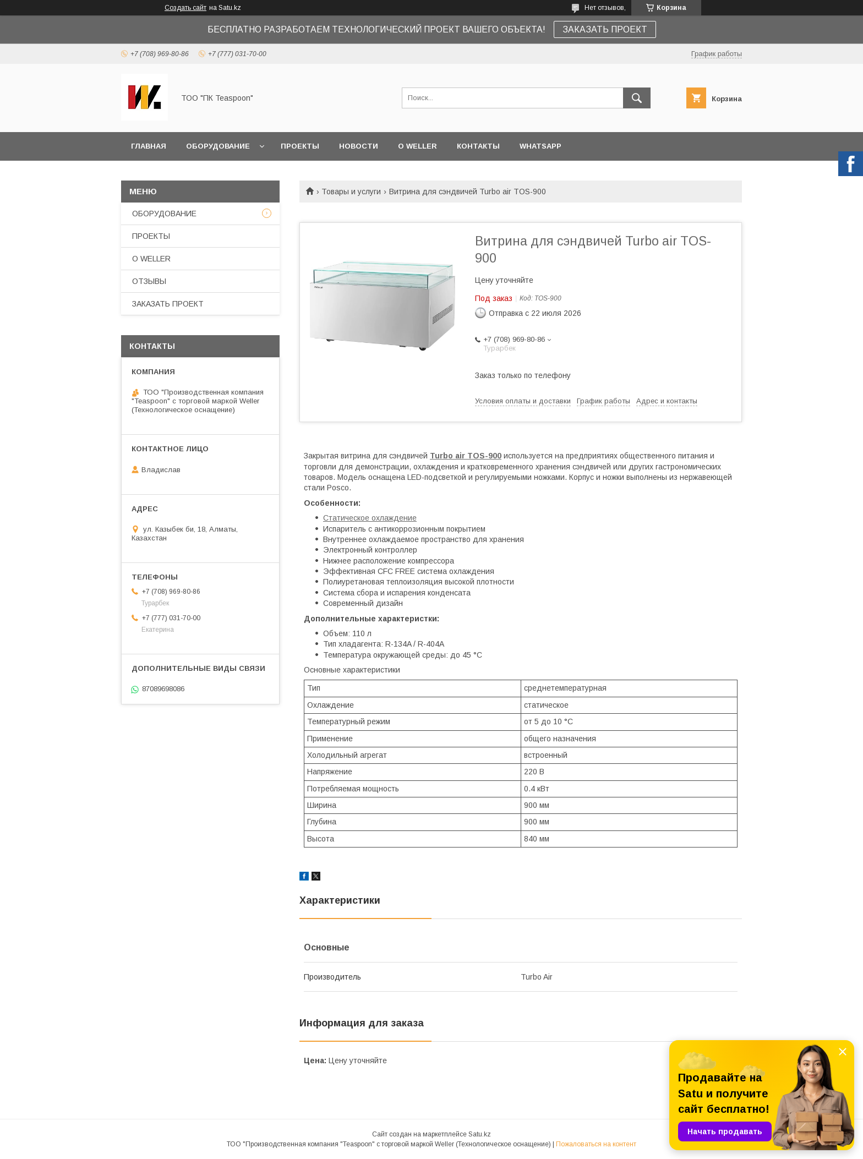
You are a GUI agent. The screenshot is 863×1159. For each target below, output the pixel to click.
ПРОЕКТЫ (300, 146)
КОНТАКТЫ (478, 146)
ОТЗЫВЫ (149, 281)
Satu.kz (479, 1134)
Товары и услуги (351, 191)
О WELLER (417, 146)
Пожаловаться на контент (596, 1144)
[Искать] (637, 98)
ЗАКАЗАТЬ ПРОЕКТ (604, 29)
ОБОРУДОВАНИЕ (218, 146)
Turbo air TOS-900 (465, 455)
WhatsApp (540, 146)
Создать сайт (185, 8)
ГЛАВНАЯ (148, 146)
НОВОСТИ (358, 146)
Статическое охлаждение (370, 517)
